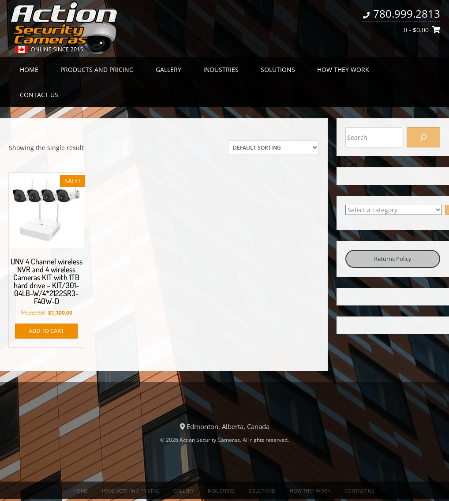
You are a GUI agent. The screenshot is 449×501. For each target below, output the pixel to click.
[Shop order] (273, 147)
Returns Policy (393, 259)
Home (29, 69)
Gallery (168, 69)
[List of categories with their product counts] (393, 210)
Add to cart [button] (46, 331)
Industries (221, 69)
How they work (343, 69)
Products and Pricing (97, 69)
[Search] (423, 137)
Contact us (39, 94)
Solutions (278, 69)
